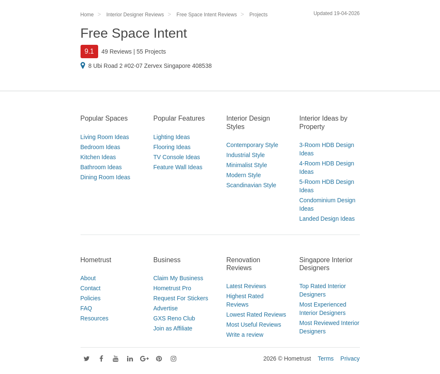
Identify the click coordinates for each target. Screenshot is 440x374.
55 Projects (151, 51)
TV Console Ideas (177, 157)
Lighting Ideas (172, 137)
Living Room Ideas (105, 137)
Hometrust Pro (172, 288)
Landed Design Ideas (327, 218)
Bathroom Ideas (101, 167)
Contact (91, 288)
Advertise (166, 308)
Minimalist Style (247, 165)
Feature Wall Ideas (178, 167)
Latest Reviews (246, 286)
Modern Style (244, 175)
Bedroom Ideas (100, 147)
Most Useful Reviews (254, 324)
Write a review (245, 334)
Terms (325, 358)
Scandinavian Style (251, 185)
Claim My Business (178, 278)
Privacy (350, 358)
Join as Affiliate (173, 328)
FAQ (86, 308)
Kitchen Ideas (98, 157)
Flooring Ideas (172, 147)
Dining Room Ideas (105, 177)
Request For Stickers (181, 298)
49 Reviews (117, 51)
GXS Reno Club (174, 318)
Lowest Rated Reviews (256, 314)
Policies (91, 298)
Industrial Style (246, 155)
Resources (95, 318)
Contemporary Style (253, 145)
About (88, 278)
